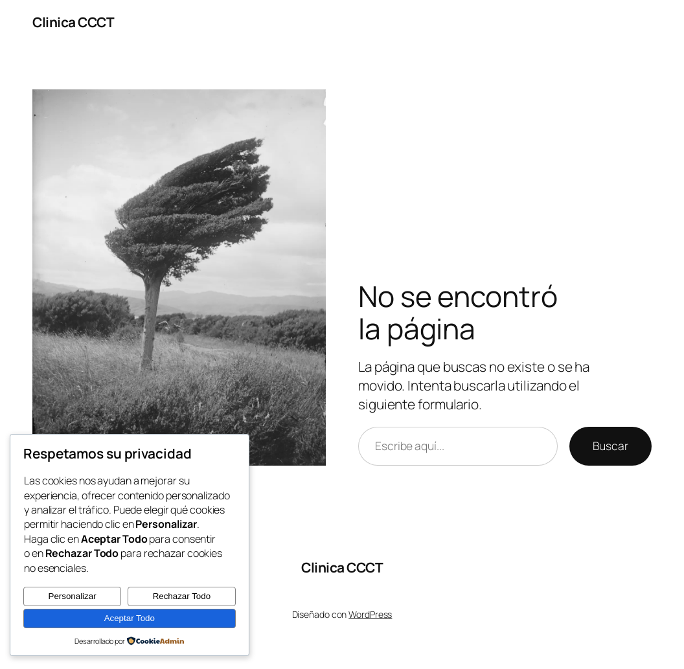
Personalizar (73, 596)
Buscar (610, 445)
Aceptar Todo (129, 618)
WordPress (370, 614)
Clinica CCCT (73, 22)
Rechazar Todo (182, 596)
